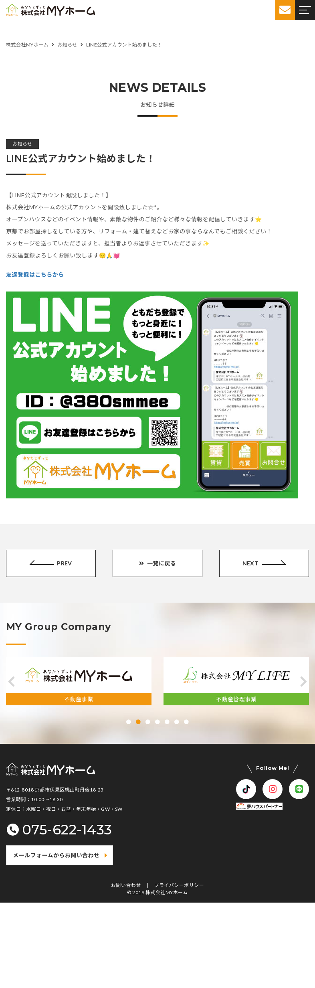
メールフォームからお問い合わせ (56, 855)
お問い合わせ (126, 885)
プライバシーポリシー (179, 885)
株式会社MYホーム (166, 892)
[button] (11, 681)
